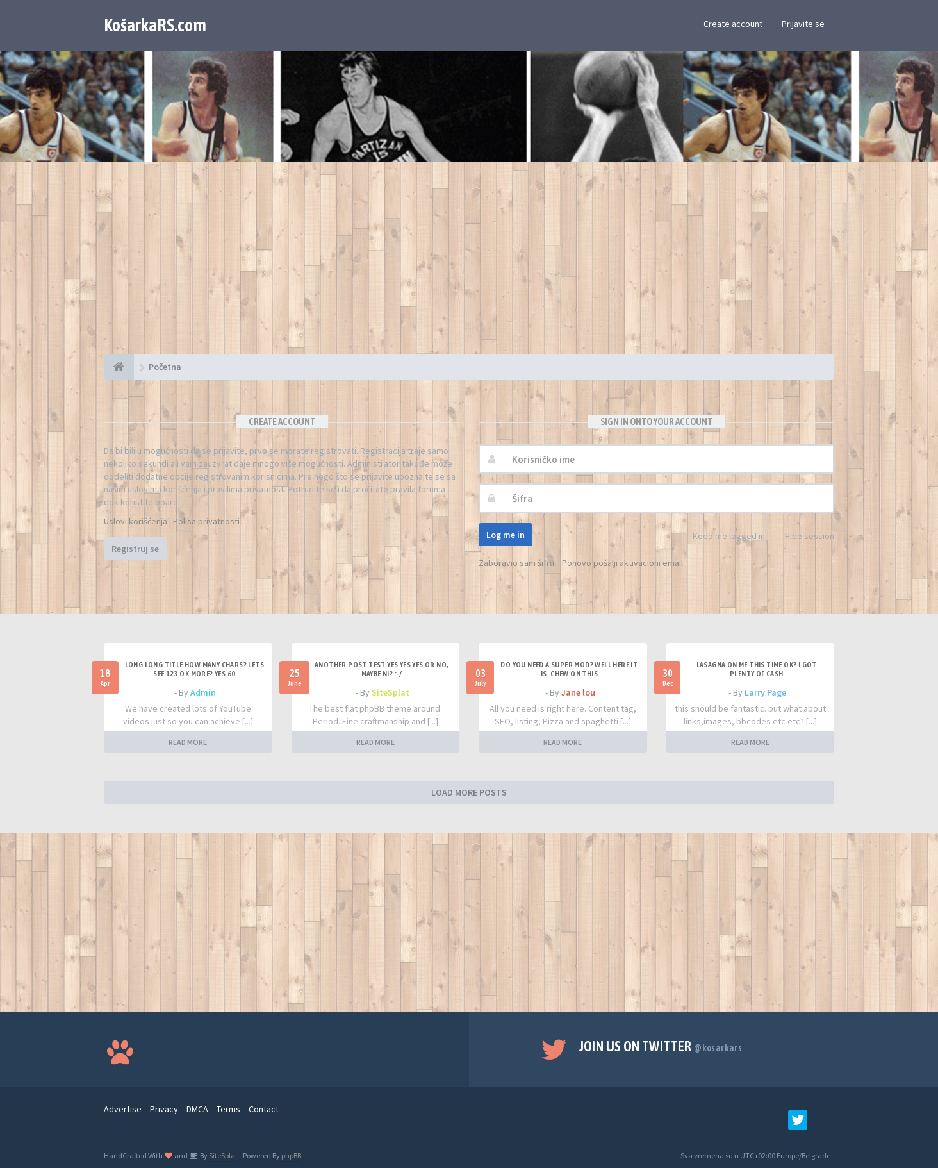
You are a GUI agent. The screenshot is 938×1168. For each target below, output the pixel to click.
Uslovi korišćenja (135, 521)
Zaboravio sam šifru (516, 563)
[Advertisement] (469, 264)
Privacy (164, 1109)
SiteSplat (390, 692)
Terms (228, 1109)
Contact (264, 1109)
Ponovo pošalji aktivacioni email (622, 563)
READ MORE (188, 742)
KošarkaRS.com (155, 25)
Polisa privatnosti (206, 521)
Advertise (123, 1109)
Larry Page (765, 692)
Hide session (802, 537)
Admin (203, 692)
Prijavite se (803, 23)
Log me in (505, 534)
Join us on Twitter (661, 1046)
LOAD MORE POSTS (469, 792)
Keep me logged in (722, 537)
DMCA (197, 1109)
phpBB (291, 1155)
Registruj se (135, 549)
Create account (733, 23)
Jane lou (578, 692)
